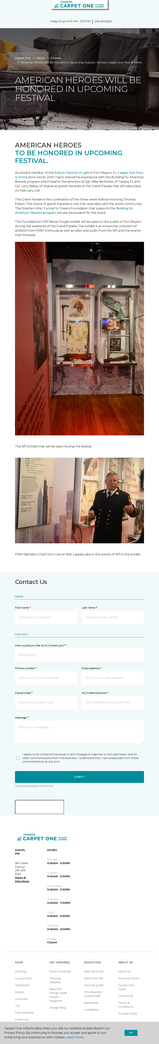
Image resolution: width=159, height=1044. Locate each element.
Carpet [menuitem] (19, 992)
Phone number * (26, 668)
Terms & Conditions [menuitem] (125, 1004)
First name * (23, 607)
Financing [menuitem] (21, 1019)
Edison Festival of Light (72, 172)
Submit (79, 776)
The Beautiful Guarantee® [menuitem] (93, 994)
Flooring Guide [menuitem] (94, 985)
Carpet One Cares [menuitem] (126, 987)
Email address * (92, 668)
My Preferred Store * (95, 693)
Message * (21, 717)
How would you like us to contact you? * (41, 645)
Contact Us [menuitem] (125, 996)
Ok (131, 1032)
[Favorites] (149, 7)
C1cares (56, 58)
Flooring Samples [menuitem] (55, 980)
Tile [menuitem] (17, 1005)
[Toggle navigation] (5, 7)
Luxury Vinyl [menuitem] (23, 978)
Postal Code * (23, 693)
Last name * (89, 607)
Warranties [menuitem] (91, 1003)
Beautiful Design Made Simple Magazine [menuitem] (58, 994)
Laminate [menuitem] (21, 999)
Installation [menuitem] (91, 1009)
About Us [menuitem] (124, 971)
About (41, 58)
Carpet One (23, 58)
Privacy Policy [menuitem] (127, 1013)
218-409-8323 (103, 21)
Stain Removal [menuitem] (93, 971)
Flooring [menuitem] (20, 971)
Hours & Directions (22, 879)
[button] (145, 7)
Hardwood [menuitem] (22, 985)
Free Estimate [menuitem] (24, 1012)
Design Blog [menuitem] (57, 1007)
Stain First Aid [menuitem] (93, 978)
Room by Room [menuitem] (128, 978)
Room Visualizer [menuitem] (60, 971)
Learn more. (75, 1037)
